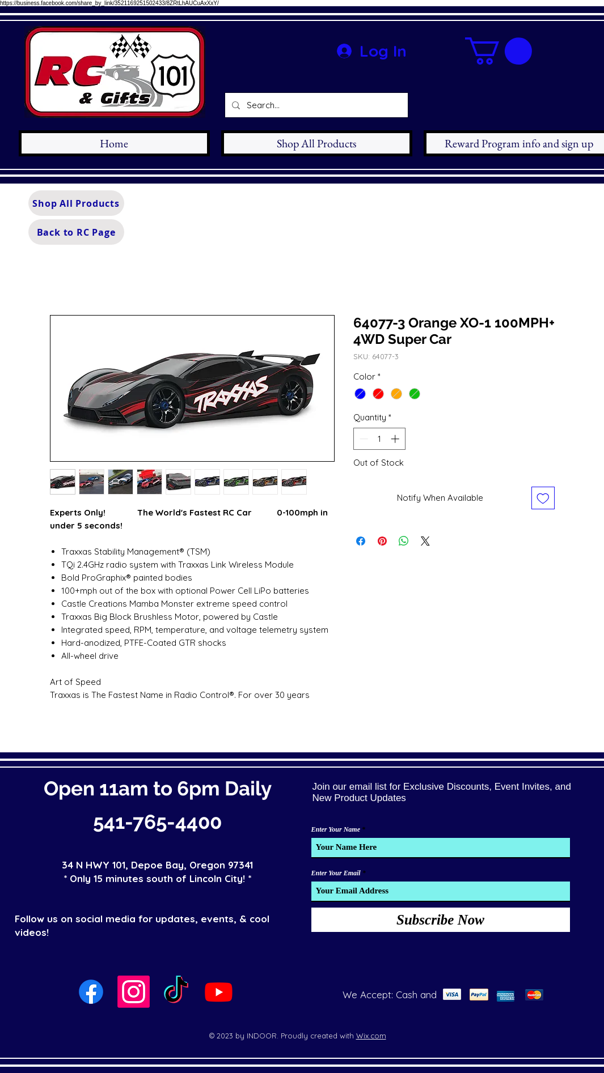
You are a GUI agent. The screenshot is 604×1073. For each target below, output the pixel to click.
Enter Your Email (336, 873)
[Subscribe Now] (440, 920)
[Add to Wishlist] (543, 498)
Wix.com (371, 1035)
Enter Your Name (335, 829)
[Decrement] (362, 438)
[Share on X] (425, 541)
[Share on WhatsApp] (404, 541)
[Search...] (315, 105)
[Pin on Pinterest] (382, 541)
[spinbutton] (379, 438)
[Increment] (396, 438)
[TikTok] (176, 992)
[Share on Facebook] (361, 541)
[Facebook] (91, 992)
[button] (498, 51)
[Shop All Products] (76, 203)
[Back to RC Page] (76, 232)
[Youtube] (218, 992)
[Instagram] (133, 992)
